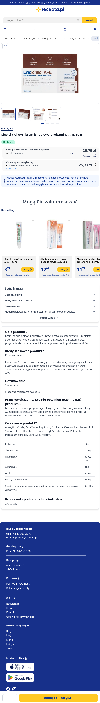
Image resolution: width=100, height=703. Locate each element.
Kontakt (10, 612)
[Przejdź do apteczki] (35, 29)
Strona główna (9, 38)
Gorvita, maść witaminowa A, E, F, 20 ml (18, 260)
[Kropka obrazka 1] (42, 123)
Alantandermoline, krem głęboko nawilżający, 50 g (53, 260)
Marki (9, 639)
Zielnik (10, 648)
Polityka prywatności (18, 583)
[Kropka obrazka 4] (57, 123)
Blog (9, 631)
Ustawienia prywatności (20, 616)
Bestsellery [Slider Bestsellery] (8, 210)
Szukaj (89, 20)
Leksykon (11, 644)
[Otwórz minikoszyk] (65, 29)
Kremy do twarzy (76, 38)
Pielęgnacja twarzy (51, 38)
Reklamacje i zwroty (17, 588)
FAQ (8, 635)
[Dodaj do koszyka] (58, 698)
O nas (9, 608)
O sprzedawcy (12, 168)
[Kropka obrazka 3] (52, 123)
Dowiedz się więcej (89, 156)
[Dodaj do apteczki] (5, 46)
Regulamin (12, 603)
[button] (30, 275)
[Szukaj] (78, 20)
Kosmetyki (29, 38)
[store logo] (50, 9)
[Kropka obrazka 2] (47, 123)
